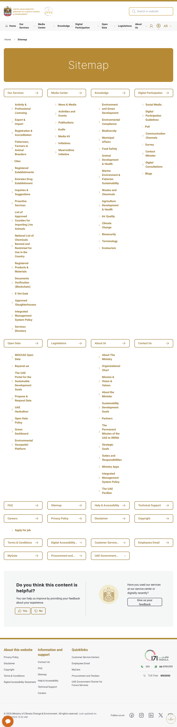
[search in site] (154, 11)
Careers (42, 693)
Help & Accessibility (48, 680)
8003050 (165, 675)
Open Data (105, 26)
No (38, 611)
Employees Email (81, 663)
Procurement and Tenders (85, 675)
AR (168, 26)
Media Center (41, 26)
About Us (138, 26)
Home (7, 39)
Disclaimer (9, 663)
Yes (22, 611)
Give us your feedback (144, 602)
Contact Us (44, 662)
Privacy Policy (11, 657)
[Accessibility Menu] (158, 26)
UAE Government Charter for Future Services (87, 683)
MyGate (76, 669)
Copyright (9, 669)
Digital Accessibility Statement (20, 682)
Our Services (24, 26)
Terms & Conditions (14, 675)
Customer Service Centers (85, 657)
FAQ (40, 668)
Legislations (125, 25)
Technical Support (47, 686)
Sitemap (42, 674)
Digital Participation (82, 26)
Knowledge (64, 25)
